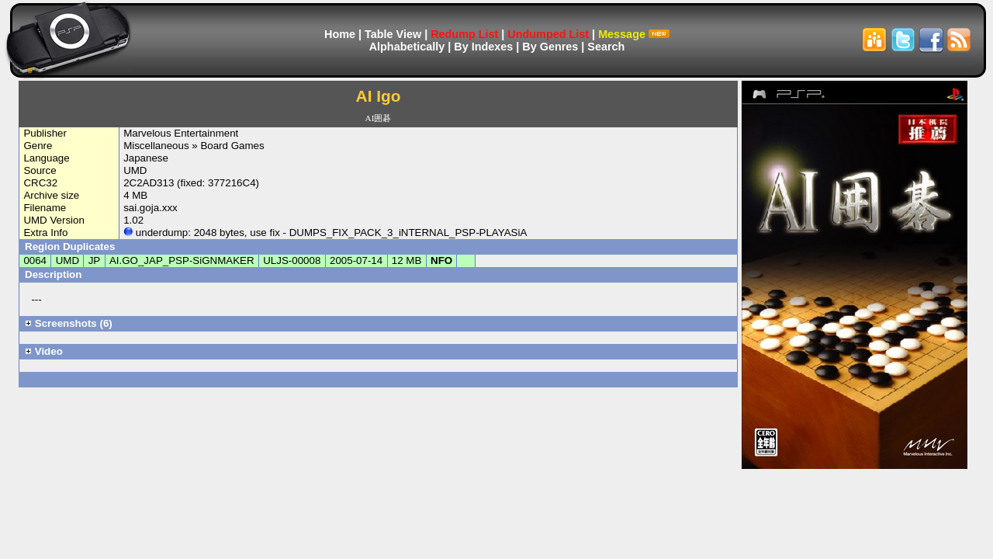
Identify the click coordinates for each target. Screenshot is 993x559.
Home (339, 34)
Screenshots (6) (68, 323)
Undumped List (548, 34)
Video (44, 351)
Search (606, 46)
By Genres (550, 46)
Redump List (464, 34)
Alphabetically (407, 46)
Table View (393, 34)
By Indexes (483, 46)
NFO (441, 260)
